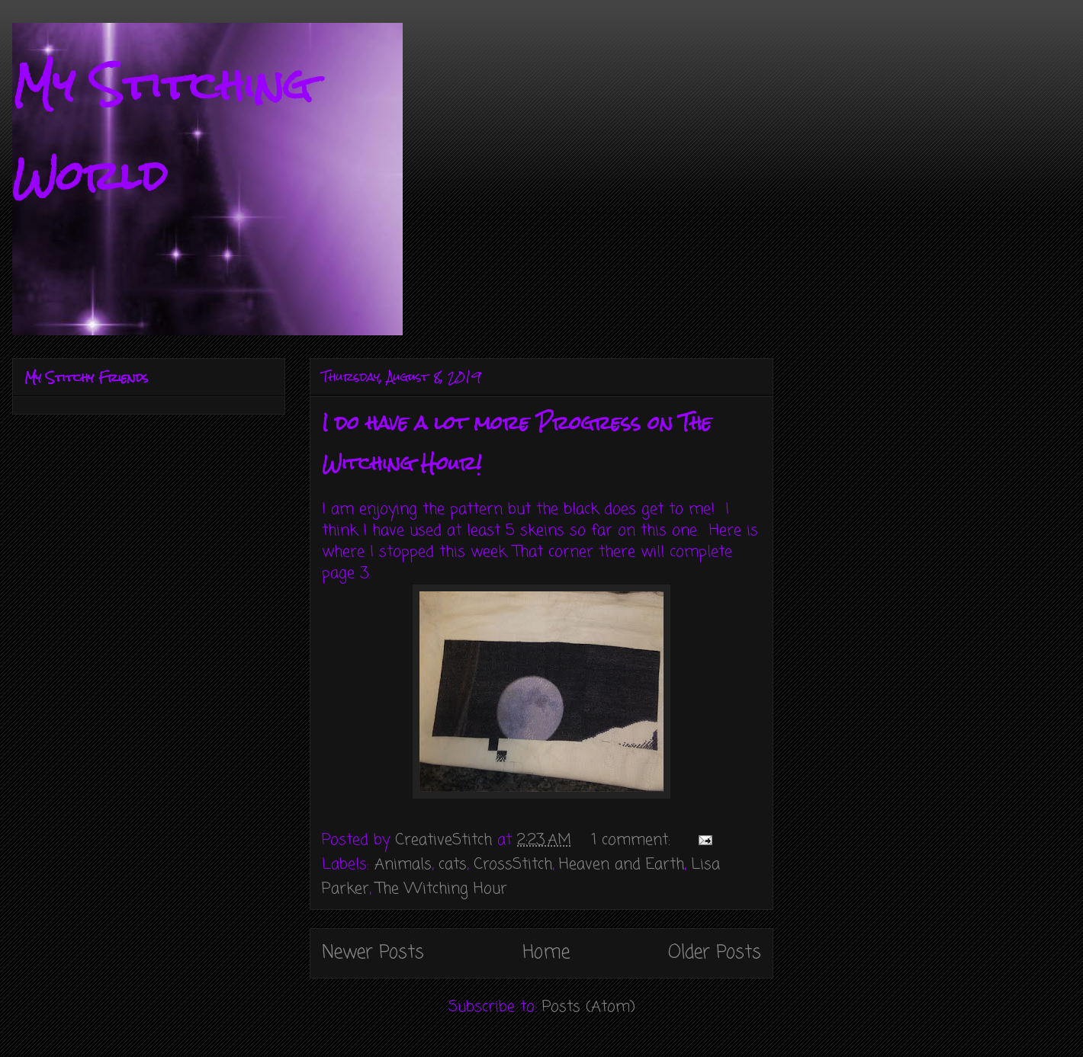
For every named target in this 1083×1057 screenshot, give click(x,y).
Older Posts (714, 953)
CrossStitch (513, 864)
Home (546, 953)
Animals (403, 864)
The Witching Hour (441, 889)
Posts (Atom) (588, 1007)
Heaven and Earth (621, 864)
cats (453, 864)
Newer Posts (373, 953)
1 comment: (634, 840)
